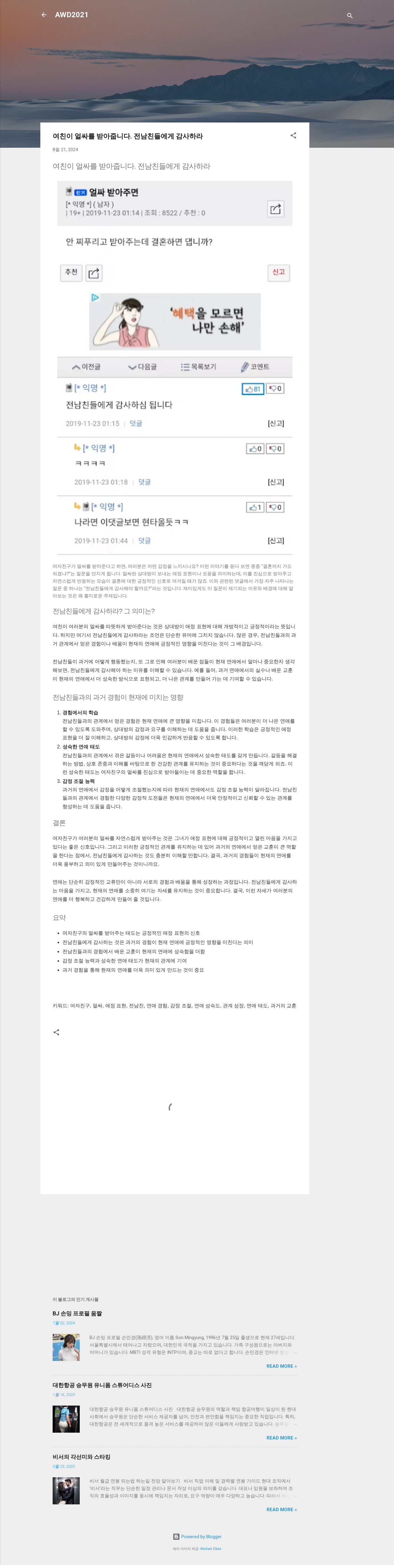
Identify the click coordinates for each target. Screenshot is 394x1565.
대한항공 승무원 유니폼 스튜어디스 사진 (102, 1385)
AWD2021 (72, 14)
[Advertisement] (334, 123)
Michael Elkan (210, 1549)
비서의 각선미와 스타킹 (82, 1457)
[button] (293, 136)
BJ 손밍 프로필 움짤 (77, 1313)
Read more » (282, 1366)
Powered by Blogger (197, 1536)
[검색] (350, 16)
